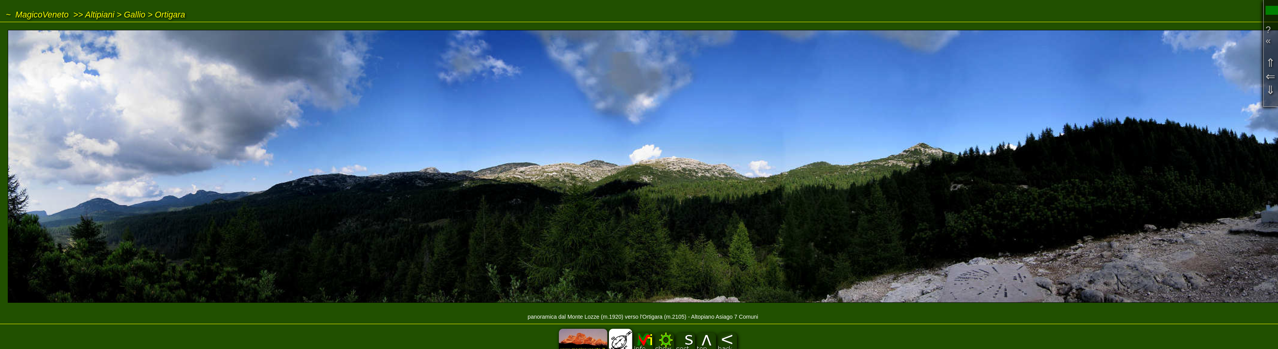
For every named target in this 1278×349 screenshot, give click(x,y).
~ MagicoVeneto (37, 14)
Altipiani (99, 14)
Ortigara (170, 14)
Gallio (134, 14)
